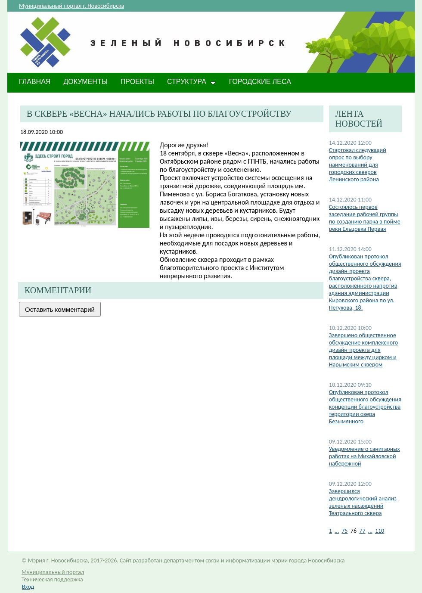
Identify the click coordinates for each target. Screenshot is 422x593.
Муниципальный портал (53, 572)
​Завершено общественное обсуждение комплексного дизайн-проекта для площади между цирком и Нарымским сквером (363, 350)
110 (379, 530)
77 (362, 530)
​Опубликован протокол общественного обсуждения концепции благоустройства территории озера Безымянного (365, 406)
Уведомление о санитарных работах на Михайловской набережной (364, 456)
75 (344, 530)
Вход (28, 586)
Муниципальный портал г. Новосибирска (71, 5)
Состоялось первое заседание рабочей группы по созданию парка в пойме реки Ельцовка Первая (364, 218)
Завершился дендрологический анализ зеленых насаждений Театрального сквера (363, 502)
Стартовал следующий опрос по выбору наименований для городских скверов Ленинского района (357, 164)
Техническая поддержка (52, 579)
